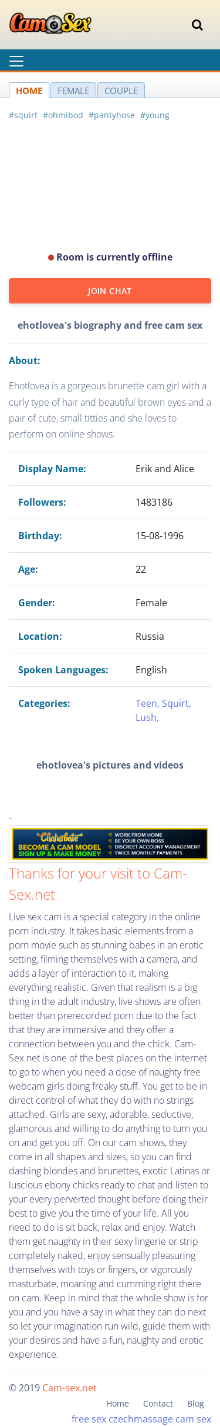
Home (117, 1403)
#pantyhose (112, 115)
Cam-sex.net (69, 1387)
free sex (89, 1418)
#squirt (23, 115)
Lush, (147, 717)
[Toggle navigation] (197, 25)
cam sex (193, 1418)
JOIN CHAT (109, 290)
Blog (195, 1403)
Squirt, (176, 703)
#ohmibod (63, 115)
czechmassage (141, 1418)
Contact (158, 1403)
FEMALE (73, 90)
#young (155, 115)
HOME (29, 90)
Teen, (149, 703)
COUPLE (121, 90)
